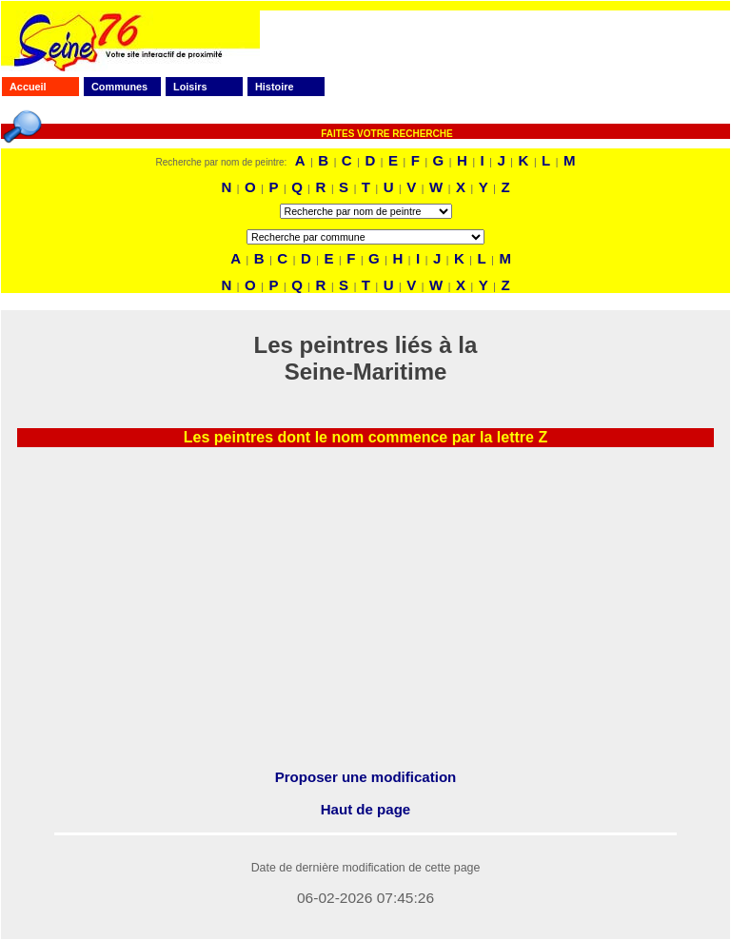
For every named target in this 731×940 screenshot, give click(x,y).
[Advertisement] (365, 621)
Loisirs (190, 86)
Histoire (274, 86)
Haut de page (365, 809)
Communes (119, 86)
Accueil (28, 86)
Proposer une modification (366, 777)
